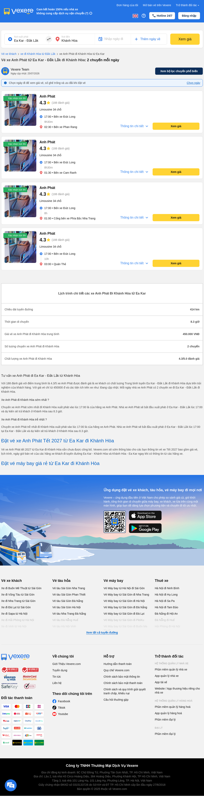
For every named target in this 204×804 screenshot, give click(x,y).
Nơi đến (66, 36)
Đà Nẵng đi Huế (165, 620)
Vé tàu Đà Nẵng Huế (65, 620)
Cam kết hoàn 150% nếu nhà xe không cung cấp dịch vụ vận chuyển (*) (62, 11)
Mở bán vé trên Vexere (157, 5)
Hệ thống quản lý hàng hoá (173, 700)
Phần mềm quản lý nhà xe (171, 669)
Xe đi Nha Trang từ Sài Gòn (18, 601)
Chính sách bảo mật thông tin (122, 676)
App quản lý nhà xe (167, 675)
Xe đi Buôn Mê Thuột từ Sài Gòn (21, 588)
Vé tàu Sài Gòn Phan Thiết (69, 594)
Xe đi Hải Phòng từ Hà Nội (17, 620)
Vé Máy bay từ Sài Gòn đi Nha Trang (126, 594)
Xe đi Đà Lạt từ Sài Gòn (16, 607)
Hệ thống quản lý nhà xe (172, 663)
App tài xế (161, 682)
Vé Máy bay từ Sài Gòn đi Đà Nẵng (125, 607)
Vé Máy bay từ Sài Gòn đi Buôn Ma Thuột (125, 628)
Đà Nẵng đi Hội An (166, 613)
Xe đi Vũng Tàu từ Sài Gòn (18, 594)
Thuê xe (161, 581)
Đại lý (159, 728)
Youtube (63, 714)
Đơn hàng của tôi (127, 5)
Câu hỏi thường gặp (116, 699)
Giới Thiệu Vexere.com (66, 663)
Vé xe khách (8, 53)
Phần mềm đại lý (165, 719)
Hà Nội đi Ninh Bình (167, 588)
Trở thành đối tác (188, 5)
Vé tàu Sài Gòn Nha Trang (68, 588)
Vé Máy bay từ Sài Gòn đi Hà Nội (124, 601)
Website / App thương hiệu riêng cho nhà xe (177, 690)
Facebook (64, 701)
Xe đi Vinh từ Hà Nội (13, 626)
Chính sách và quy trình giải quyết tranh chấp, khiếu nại (125, 691)
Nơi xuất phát (21, 36)
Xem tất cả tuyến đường (102, 632)
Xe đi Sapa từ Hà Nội (14, 613)
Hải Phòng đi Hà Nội (167, 626)
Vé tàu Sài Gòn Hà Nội (66, 607)
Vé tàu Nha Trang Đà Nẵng (69, 613)
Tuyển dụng (59, 670)
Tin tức (56, 676)
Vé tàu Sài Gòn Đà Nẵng (67, 601)
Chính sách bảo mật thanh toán (123, 683)
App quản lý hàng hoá (168, 713)
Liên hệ (57, 683)
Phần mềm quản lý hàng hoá (173, 706)
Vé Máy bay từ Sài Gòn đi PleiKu (124, 620)
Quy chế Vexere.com (116, 670)
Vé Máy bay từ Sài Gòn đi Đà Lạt (124, 613)
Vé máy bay (113, 581)
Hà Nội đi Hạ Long (166, 594)
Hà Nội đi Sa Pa (165, 601)
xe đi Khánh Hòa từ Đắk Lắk (35, 54)
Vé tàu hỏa (61, 581)
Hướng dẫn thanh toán (118, 663)
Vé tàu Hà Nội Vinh (64, 626)
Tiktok (61, 707)
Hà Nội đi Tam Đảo (166, 607)
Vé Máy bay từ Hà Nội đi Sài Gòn (124, 588)
